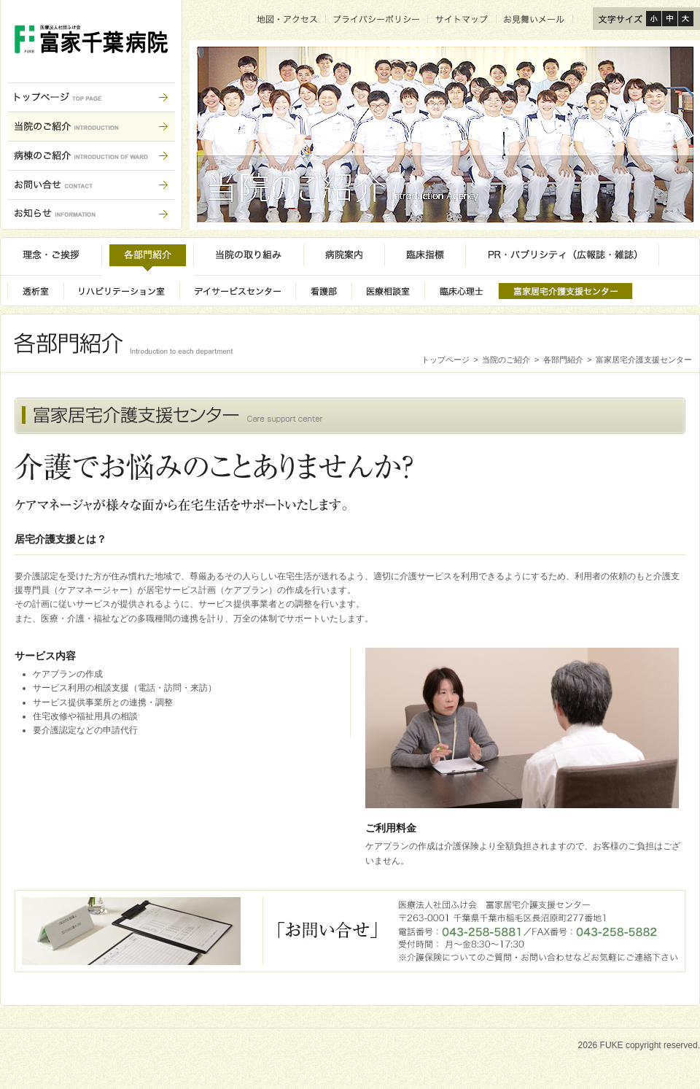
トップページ (445, 359)
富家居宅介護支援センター (644, 359)
